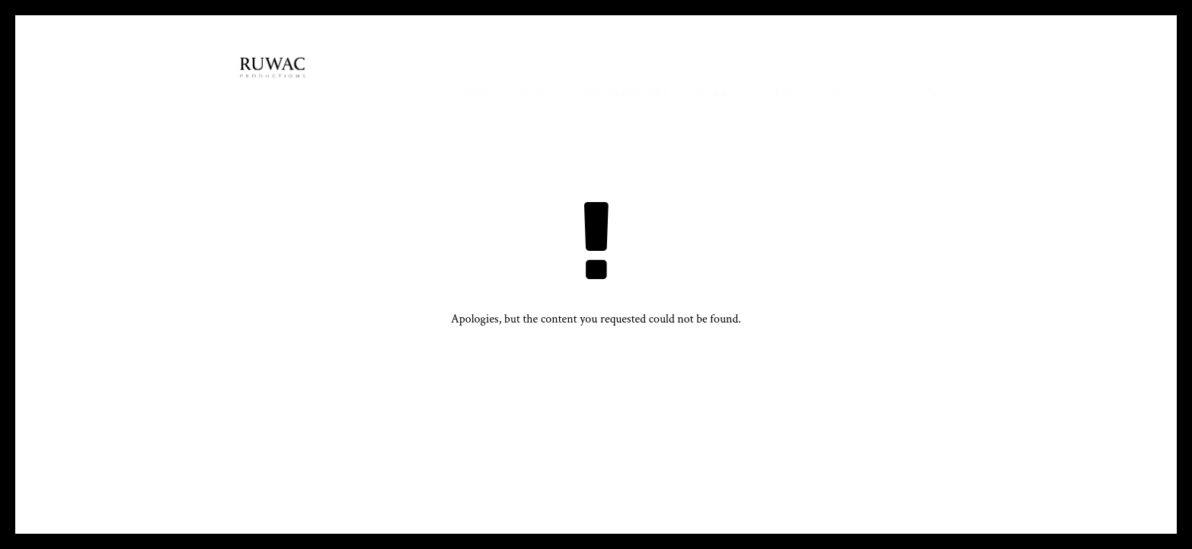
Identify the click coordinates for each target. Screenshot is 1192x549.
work (712, 93)
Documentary (626, 93)
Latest (775, 93)
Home (479, 93)
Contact (845, 93)
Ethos (540, 93)
